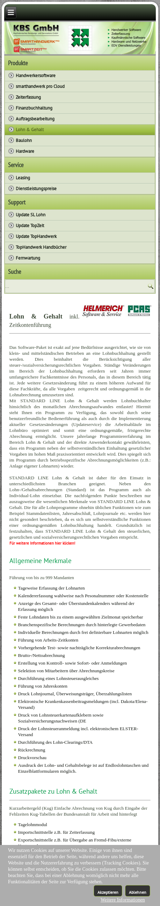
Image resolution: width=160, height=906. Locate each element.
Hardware (25, 151)
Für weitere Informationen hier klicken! (42, 543)
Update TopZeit (30, 226)
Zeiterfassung (28, 97)
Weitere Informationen (123, 900)
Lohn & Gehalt (30, 130)
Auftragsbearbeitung (35, 119)
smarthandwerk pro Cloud (40, 86)
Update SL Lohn (30, 215)
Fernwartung (28, 258)
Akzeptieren (107, 892)
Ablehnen (137, 892)
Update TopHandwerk (36, 236)
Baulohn (24, 140)
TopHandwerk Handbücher (41, 247)
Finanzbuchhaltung (34, 108)
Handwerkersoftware (36, 75)
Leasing (23, 178)
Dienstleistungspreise (36, 189)
